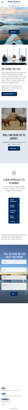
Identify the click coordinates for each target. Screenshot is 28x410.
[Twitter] (5, 404)
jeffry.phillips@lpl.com (6, 401)
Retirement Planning (13, 211)
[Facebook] (2, 404)
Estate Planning (12, 217)
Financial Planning (12, 206)
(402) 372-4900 (7, 390)
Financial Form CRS (14, 408)
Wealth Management (13, 200)
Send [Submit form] (14, 294)
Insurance (12, 221)
